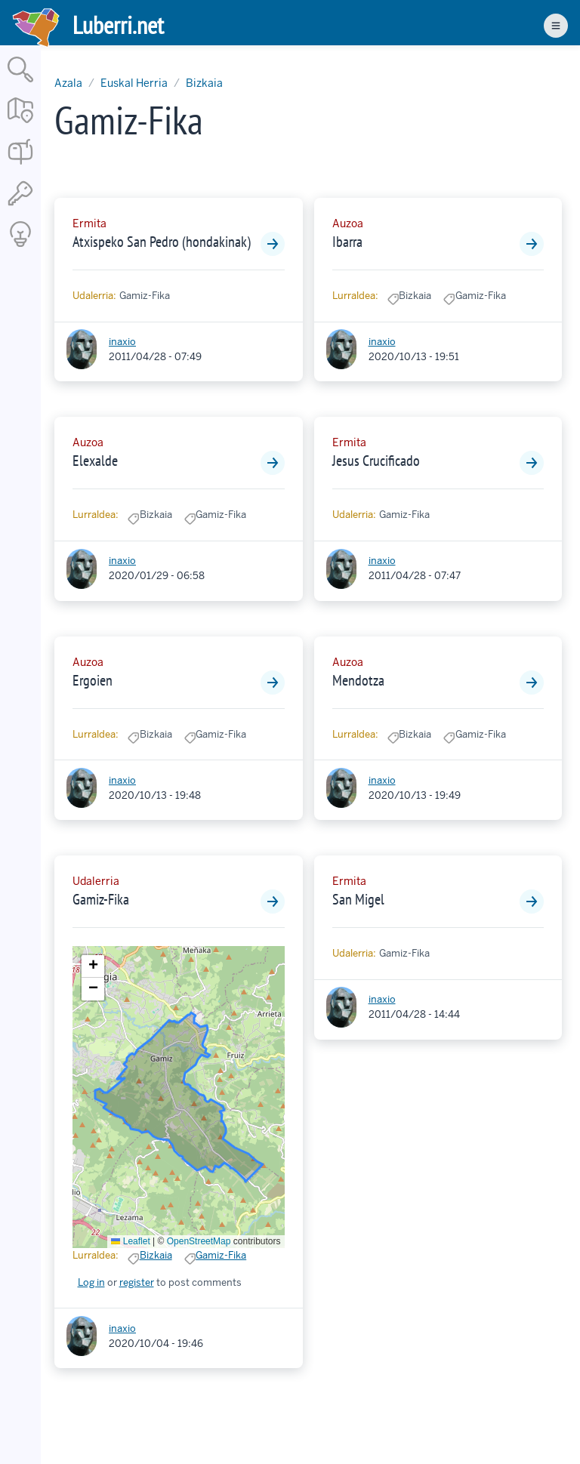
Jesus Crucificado (376, 460)
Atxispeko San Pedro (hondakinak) (161, 241)
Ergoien (92, 680)
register (136, 1282)
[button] (93, 966)
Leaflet (130, 1241)
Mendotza (358, 680)
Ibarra (347, 241)
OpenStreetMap (199, 1241)
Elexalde (95, 460)
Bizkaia (204, 83)
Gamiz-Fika (100, 899)
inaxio (122, 341)
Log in (91, 1282)
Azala (68, 83)
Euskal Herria (134, 83)
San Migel (358, 899)
